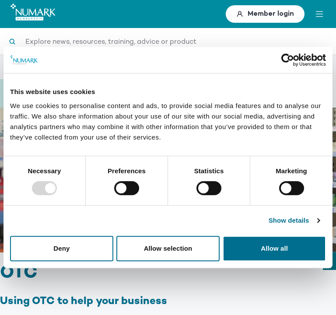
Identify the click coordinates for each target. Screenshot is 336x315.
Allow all (274, 248)
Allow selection (168, 248)
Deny (61, 248)
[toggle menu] (319, 14)
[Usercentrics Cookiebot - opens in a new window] (287, 59)
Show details (289, 220)
